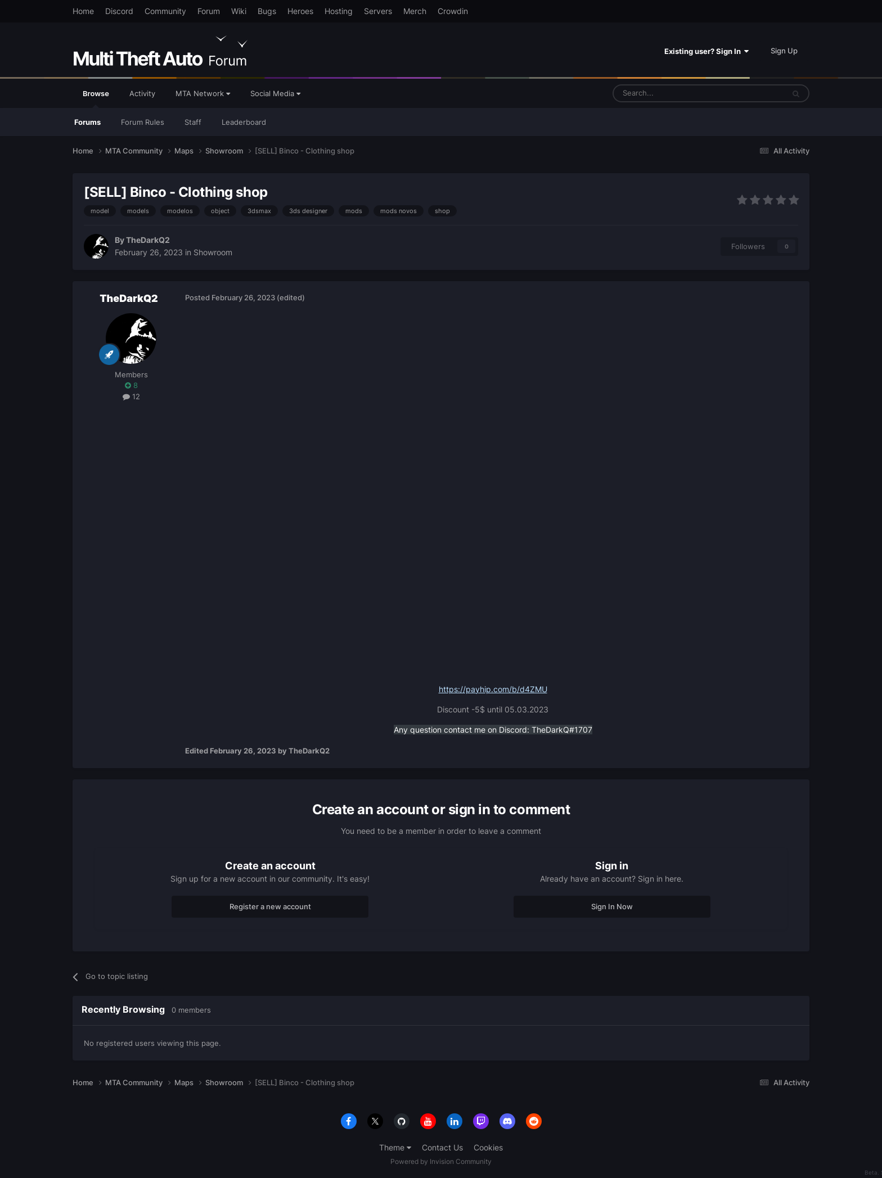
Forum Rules (142, 122)
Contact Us (442, 1147)
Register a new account (270, 906)
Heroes (300, 11)
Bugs (267, 11)
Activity (142, 93)
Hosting (339, 11)
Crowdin (453, 11)
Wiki (238, 11)
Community (165, 11)
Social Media (275, 93)
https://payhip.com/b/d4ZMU (493, 689)
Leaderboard (244, 122)
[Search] (671, 93)
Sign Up (784, 50)
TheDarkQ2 (148, 240)
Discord (119, 11)
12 (131, 396)
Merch (414, 11)
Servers (378, 11)
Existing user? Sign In (706, 51)
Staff (192, 122)
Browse (96, 98)
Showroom (213, 252)
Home (83, 11)
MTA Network (203, 93)
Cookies (488, 1147)
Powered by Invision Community (441, 1161)
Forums (87, 122)
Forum (208, 11)
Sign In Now (612, 906)
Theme (395, 1147)
